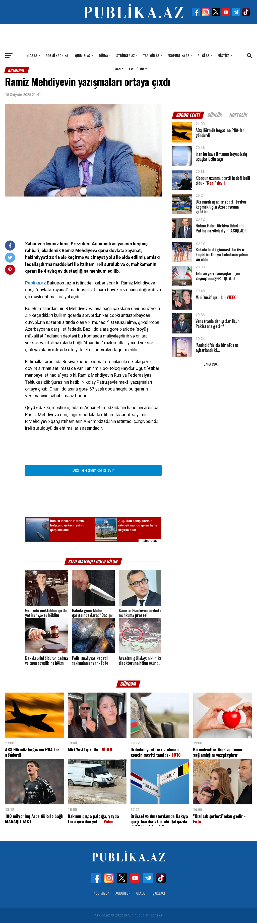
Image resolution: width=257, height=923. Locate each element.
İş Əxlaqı (158, 893)
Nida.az (31, 55)
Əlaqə (141, 893)
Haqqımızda (100, 893)
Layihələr (136, 68)
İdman (116, 68)
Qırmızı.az (83, 55)
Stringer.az (125, 55)
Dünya (103, 55)
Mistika (223, 55)
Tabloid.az (151, 55)
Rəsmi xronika (57, 55)
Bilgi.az (203, 55)
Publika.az (35, 282)
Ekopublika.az (178, 55)
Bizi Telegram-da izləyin (93, 470)
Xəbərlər (122, 893)
